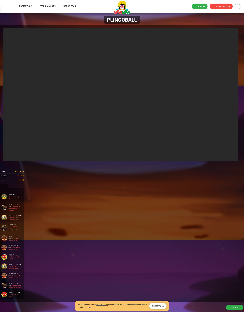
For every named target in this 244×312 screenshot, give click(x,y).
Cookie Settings (84, 307)
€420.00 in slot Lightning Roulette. (14, 229)
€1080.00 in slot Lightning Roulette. (14, 208)
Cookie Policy (102, 305)
